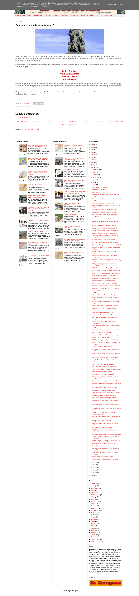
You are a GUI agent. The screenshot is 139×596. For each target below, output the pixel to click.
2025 (92, 147)
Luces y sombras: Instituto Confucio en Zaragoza (106, 434)
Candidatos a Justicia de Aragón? (102, 332)
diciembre (96, 169)
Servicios (93, 528)
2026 (92, 144)
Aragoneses (108, 15)
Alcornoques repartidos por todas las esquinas (105, 230)
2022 (92, 155)
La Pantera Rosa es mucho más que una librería (106, 270)
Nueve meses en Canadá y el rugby (102, 456)
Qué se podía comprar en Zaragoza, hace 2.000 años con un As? (74, 239)
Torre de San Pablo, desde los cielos (103, 364)
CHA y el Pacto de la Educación (101, 421)
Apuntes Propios (95, 484)
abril (94, 465)
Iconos (93, 515)
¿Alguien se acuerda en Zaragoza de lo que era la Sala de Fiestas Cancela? (38, 209)
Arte (92, 490)
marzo (95, 467)
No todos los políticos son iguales (102, 371)
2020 (92, 160)
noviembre (96, 172)
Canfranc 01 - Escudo (98, 192)
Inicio (71, 121)
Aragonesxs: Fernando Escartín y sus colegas (105, 335)
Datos (92, 499)
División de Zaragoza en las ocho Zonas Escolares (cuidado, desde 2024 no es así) (37, 173)
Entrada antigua (118, 121)
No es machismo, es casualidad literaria (103, 280)
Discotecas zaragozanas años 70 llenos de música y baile (37, 145)
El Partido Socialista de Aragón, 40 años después (106, 268)
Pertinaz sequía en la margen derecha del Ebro (106, 441)
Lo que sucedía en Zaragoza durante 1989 (104, 228)
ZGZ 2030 (99, 15)
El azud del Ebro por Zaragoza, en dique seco (105, 278)
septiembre (96, 177)
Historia (93, 512)
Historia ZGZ (56, 15)
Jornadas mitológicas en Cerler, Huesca (103, 390)
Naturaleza (94, 519)
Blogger (75, 591)
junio (94, 185)
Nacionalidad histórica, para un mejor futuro (105, 357)
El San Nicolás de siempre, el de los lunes (104, 283)
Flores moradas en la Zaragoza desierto (104, 240)
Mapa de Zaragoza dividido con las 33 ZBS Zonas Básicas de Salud (38, 159)
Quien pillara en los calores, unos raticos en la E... (106, 286)
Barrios (93, 492)
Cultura (93, 497)
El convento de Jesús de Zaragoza (102, 427)
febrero (95, 470)
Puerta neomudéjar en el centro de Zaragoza (105, 305)
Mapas (29, 15)
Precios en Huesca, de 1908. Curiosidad (104, 212)
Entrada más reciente (22, 121)
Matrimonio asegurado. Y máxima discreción (105, 242)
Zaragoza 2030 (95, 539)
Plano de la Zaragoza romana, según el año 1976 (106, 245)
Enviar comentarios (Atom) (31, 129)
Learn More (112, 5)
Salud (92, 526)
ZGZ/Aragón (90, 15)
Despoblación (95, 501)
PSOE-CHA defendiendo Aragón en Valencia (105, 397)
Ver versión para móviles (69, 125)
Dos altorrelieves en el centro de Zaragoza (104, 233)
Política (93, 521)
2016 (92, 475)
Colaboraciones (95, 495)
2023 (92, 152)
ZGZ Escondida (38, 15)
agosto (95, 180)
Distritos (93, 503)
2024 (92, 149)
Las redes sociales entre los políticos (103, 374)
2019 (92, 162)
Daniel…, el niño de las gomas (101, 337)
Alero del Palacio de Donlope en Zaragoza (104, 295)
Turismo (93, 535)
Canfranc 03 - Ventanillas (99, 187)
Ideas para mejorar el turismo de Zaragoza (104, 387)
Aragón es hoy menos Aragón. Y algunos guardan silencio (37, 196)
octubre (95, 175)
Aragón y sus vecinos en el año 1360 (103, 312)
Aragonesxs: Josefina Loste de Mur (102, 315)
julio (94, 182)
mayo (94, 462)
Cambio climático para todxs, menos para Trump (106, 330)
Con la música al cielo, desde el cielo (103, 219)
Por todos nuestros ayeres (100, 446)
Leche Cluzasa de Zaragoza (36, 232)
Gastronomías (95, 510)
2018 (92, 165)
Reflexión (93, 523)
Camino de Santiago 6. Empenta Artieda (104, 225)
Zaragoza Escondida (97, 541)
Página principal (20, 15)
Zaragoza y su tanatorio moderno (102, 346)
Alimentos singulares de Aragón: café (103, 203)
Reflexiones (74, 15)
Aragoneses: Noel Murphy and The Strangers (105, 288)
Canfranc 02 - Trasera (98, 190)
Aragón (82, 15)
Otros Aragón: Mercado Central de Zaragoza (105, 459)
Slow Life (93, 530)
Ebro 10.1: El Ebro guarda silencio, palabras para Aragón (74, 159)
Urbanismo (94, 537)
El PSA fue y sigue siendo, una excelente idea (105, 340)
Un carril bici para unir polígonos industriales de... (106, 381)
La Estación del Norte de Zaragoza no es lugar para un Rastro (39, 256)
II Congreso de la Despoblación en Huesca (104, 275)
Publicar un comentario (24, 117)
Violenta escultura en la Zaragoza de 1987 (104, 209)
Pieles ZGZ (65, 15)
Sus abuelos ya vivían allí (71, 214)
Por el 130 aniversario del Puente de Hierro (104, 366)
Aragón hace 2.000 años (71, 169)
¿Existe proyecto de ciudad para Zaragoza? (105, 395)
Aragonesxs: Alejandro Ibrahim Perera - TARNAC (106, 392)
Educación (94, 508)
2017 (92, 167)
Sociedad (93, 532)
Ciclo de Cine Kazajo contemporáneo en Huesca (106, 369)
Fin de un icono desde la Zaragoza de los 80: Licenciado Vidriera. (75, 192)
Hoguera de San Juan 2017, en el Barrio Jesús (106, 273)
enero (94, 472)
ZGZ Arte (47, 15)
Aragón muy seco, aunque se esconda (103, 443)
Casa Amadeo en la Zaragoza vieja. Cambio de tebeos (74, 180)
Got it (121, 5)
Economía (94, 506)
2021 (92, 157)
